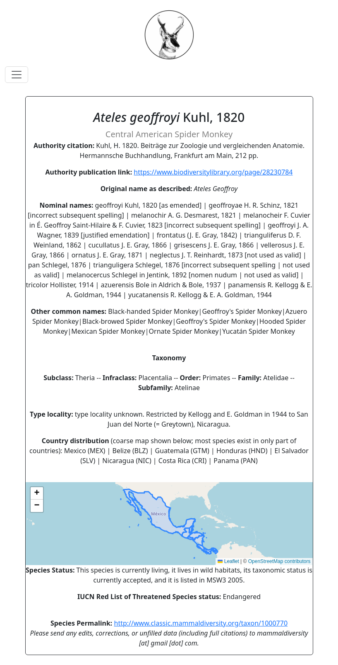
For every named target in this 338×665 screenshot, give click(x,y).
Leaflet (228, 561)
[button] (37, 493)
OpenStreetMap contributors (279, 561)
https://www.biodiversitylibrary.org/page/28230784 (213, 172)
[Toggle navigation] (16, 74)
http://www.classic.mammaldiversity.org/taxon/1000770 (201, 623)
